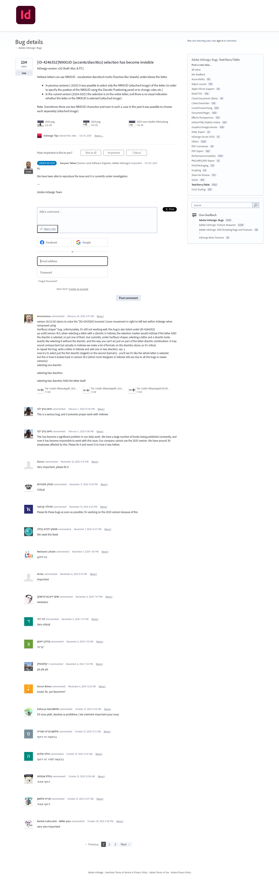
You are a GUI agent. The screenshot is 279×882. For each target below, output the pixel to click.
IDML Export (198, 131)
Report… (99, 135)
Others (195, 141)
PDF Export (198, 151)
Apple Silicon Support (203, 88)
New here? (72, 289)
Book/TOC (197, 93)
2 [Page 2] (109, 844)
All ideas (196, 69)
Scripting (196, 170)
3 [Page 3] (115, 844)
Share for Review (201, 175)
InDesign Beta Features (212, 237)
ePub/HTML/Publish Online (206, 122)
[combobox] (223, 205)
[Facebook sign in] (54, 242)
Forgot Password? (47, 281)
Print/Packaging (200, 165)
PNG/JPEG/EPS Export (203, 160)
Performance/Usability (204, 155)
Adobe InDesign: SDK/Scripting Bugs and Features (226, 229)
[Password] (72, 272)
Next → (125, 844)
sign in (220, 40)
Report (100, 316)
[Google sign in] (90, 242)
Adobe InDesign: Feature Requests (217, 224)
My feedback (198, 74)
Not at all (93, 153)
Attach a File (50, 228)
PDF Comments (200, 146)
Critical (140, 153)
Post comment (128, 298)
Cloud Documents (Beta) (205, 98)
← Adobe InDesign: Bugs (28, 47)
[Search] (255, 205)
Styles (195, 179)
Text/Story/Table (229, 60)
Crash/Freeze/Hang (202, 108)
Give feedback (208, 215)
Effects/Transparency (203, 117)
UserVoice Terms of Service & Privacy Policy (126, 872)
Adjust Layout (199, 84)
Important (116, 153)
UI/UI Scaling (199, 189)
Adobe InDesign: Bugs (205, 60)
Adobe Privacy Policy (181, 872)
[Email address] (72, 261)
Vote (24, 73)
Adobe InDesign (95, 872)
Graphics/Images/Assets (205, 127)
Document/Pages (201, 112)
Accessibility (198, 79)
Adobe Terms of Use (159, 872)
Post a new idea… (202, 64)
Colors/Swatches (200, 103)
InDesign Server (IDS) (203, 136)
